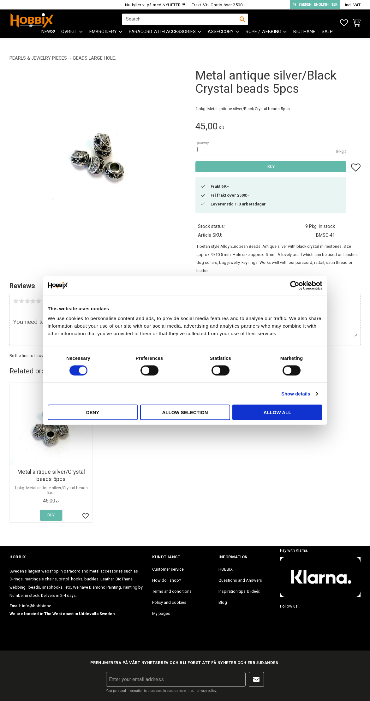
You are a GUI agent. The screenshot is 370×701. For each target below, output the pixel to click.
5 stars (38, 301)
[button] (344, 23)
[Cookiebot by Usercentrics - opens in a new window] (294, 285)
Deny (92, 412)
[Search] (242, 22)
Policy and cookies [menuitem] (169, 602)
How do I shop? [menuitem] (166, 580)
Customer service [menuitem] (168, 569)
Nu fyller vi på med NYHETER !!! (155, 5)
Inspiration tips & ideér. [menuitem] (239, 591)
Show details (295, 393)
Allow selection (185, 412)
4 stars (33, 301)
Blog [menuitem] (222, 602)
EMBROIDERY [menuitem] (103, 38)
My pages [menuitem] (161, 613)
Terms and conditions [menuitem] (172, 591)
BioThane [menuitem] (304, 38)
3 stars (27, 301)
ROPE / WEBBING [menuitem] (263, 38)
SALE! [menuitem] (327, 38)
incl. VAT (353, 5)
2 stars (21, 301)
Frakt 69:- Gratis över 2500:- (218, 5)
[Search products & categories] (180, 22)
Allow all (277, 412)
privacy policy (206, 690)
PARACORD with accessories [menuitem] (162, 38)
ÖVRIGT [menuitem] (69, 38)
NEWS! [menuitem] (48, 38)
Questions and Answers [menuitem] (240, 580)
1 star (16, 301)
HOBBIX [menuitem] (225, 569)
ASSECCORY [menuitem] (221, 38)
